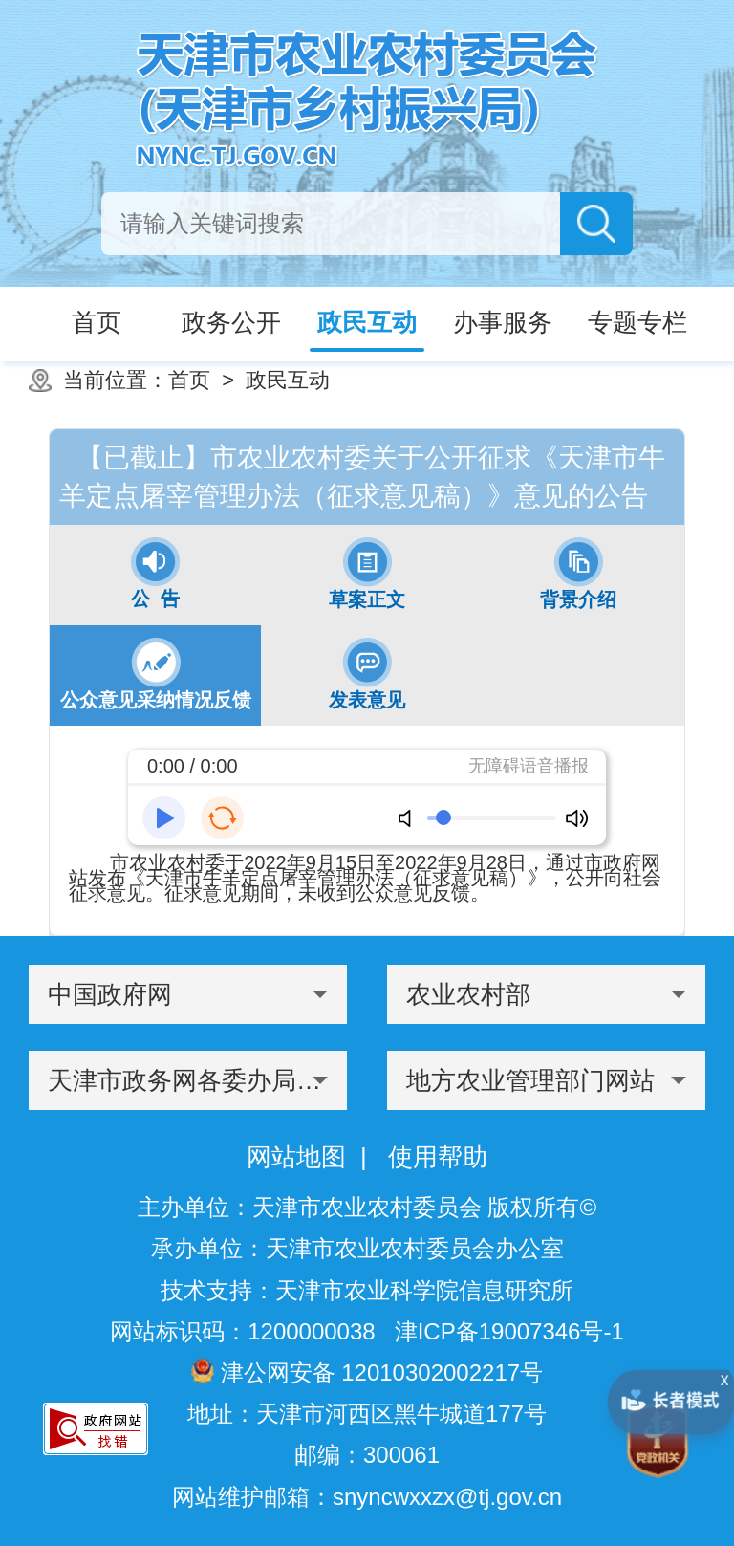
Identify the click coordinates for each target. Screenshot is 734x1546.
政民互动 (288, 380)
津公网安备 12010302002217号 (367, 1371)
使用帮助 (437, 1157)
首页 (189, 380)
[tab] (155, 575)
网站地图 (296, 1157)
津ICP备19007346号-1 (509, 1331)
